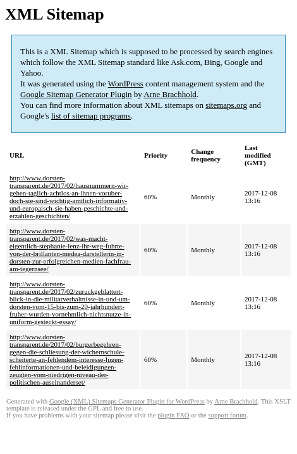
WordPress (125, 83)
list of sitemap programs (91, 115)
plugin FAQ (173, 415)
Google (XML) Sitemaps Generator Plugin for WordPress (127, 401)
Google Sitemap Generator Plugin (76, 94)
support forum (227, 415)
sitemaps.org (226, 105)
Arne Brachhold (169, 94)
